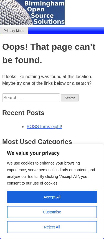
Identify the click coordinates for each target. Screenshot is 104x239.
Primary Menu (14, 31)
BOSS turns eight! (44, 126)
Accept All (52, 197)
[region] (52, 191)
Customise (52, 212)
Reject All (52, 227)
